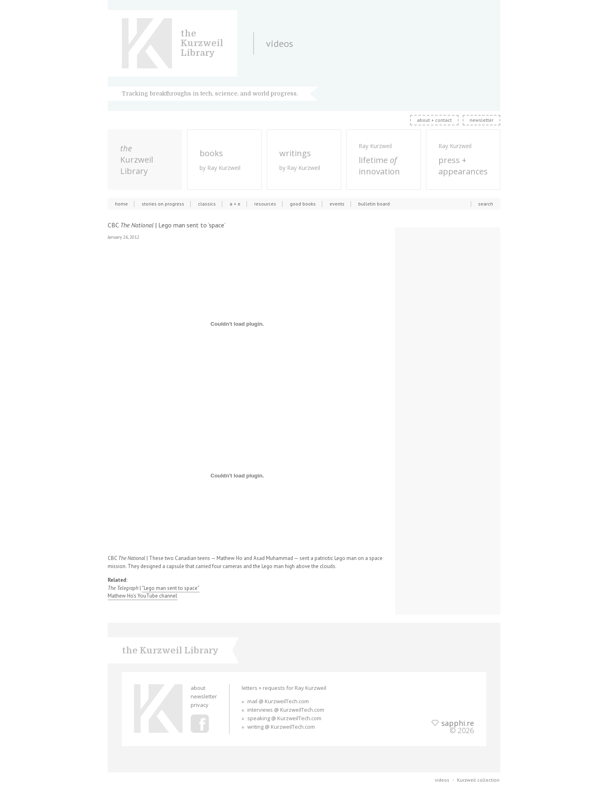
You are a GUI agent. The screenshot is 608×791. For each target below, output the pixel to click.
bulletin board (374, 204)
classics (207, 204)
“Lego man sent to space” (171, 588)
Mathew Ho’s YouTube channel (142, 595)
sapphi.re (457, 723)
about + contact (434, 120)
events (337, 204)
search (485, 204)
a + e (235, 204)
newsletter (481, 120)
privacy (199, 704)
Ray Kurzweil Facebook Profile (200, 724)
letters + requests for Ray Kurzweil (284, 687)
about (198, 687)
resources (265, 204)
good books (303, 204)
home (121, 204)
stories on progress (163, 204)
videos (442, 780)
